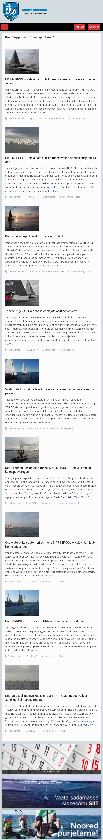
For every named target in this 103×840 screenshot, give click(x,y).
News (62, 197)
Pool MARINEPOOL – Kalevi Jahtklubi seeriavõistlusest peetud (46, 621)
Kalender (94, 27)
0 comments (49, 197)
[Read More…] (40, 112)
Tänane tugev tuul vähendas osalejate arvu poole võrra (41, 311)
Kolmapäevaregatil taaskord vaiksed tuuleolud (35, 236)
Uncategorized (79, 118)
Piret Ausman (14, 118)
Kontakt (80, 27)
